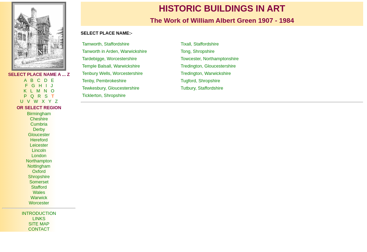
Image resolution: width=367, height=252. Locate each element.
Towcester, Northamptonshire (210, 58)
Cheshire (39, 118)
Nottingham (39, 166)
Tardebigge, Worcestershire (109, 58)
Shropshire (39, 176)
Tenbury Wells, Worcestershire (112, 73)
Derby (39, 129)
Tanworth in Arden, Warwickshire (114, 51)
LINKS (39, 218)
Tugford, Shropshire (200, 80)
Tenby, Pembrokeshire (104, 80)
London (39, 155)
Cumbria (38, 124)
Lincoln (39, 150)
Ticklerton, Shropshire (104, 95)
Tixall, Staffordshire (200, 44)
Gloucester (39, 134)
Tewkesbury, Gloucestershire (110, 88)
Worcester (39, 202)
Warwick (38, 197)
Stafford (39, 187)
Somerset (39, 181)
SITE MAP (38, 223)
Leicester (39, 145)
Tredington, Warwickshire (206, 73)
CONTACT (39, 229)
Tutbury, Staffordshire (202, 88)
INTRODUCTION (39, 213)
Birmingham (39, 113)
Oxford (38, 171)
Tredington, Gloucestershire (208, 66)
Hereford (39, 139)
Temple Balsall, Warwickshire (111, 66)
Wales (39, 192)
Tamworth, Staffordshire (105, 44)
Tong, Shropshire (197, 51)
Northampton (39, 160)
